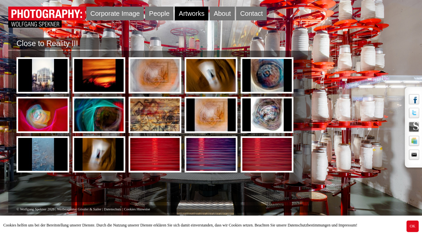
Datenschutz (112, 209)
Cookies (9, 225)
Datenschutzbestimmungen (308, 225)
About (222, 13)
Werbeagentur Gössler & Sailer (79, 209)
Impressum (347, 225)
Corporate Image (115, 13)
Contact (251, 13)
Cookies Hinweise (137, 209)
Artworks (191, 13)
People (159, 13)
